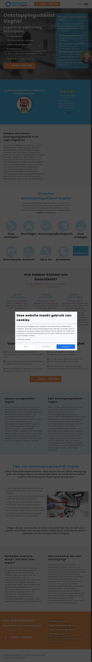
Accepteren (65, 347)
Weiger (26, 347)
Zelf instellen (46, 347)
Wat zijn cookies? (25, 339)
